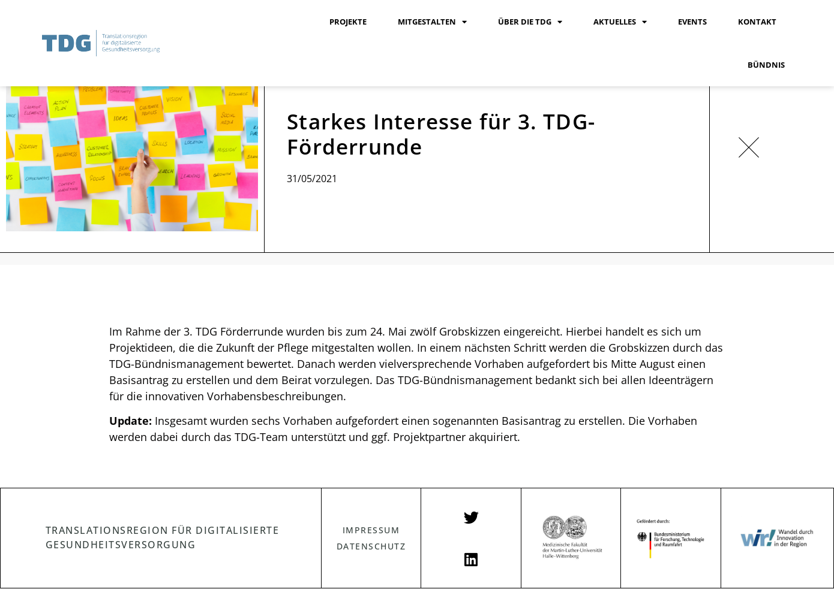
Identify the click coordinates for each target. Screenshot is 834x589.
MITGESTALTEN (432, 22)
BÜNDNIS (766, 64)
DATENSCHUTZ (371, 546)
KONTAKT (757, 21)
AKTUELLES (620, 22)
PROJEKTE (348, 21)
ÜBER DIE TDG (530, 22)
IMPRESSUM (371, 530)
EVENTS (692, 21)
